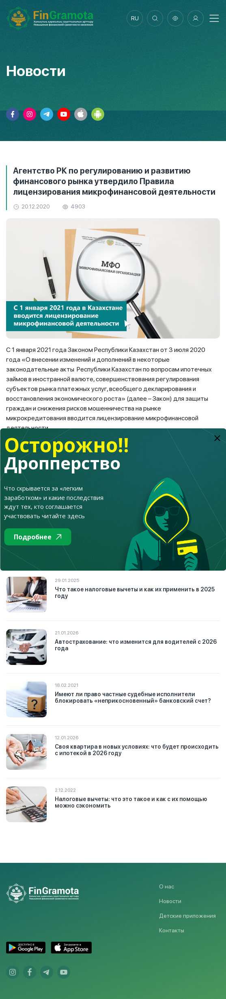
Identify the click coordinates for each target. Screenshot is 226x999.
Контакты (171, 930)
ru (135, 18)
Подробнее (37, 536)
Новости (170, 901)
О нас (166, 886)
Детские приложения (187, 915)
